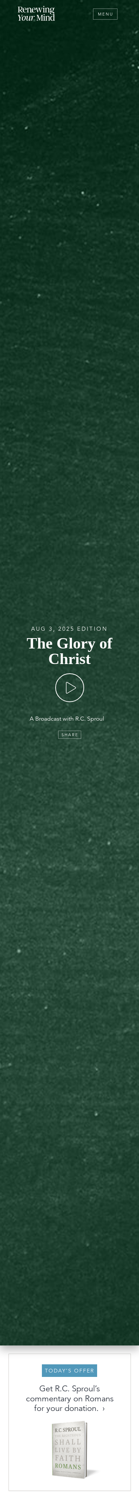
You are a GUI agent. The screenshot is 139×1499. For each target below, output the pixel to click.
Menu (105, 14)
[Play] (69, 687)
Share (70, 734)
